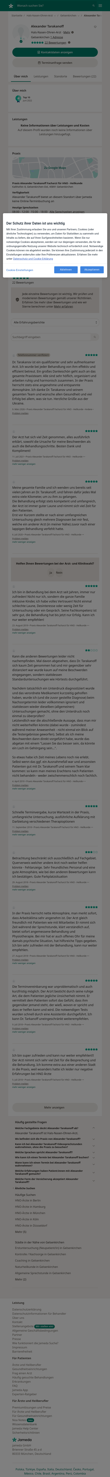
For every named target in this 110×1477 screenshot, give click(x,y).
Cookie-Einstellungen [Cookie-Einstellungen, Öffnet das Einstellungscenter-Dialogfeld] (19, 270)
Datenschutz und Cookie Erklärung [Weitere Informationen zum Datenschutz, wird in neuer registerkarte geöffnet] (33, 258)
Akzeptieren (91, 269)
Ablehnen (66, 269)
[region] (55, 245)
